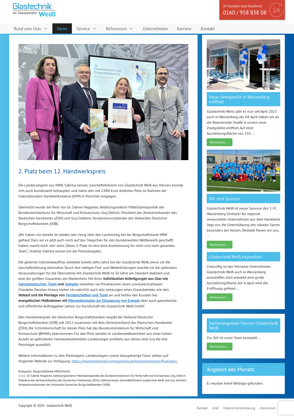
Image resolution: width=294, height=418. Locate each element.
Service (88, 28)
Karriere (184, 28)
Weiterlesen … (219, 142)
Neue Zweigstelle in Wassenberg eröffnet (239, 99)
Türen (52, 284)
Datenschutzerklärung (239, 408)
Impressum (268, 408)
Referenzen (122, 28)
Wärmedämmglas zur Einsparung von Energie (104, 300)
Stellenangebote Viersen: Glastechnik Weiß (243, 325)
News (62, 28)
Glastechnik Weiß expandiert (235, 257)
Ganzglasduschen (32, 284)
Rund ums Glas (33, 28)
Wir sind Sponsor (224, 198)
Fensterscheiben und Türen (87, 295)
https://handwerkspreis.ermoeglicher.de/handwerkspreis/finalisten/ (125, 361)
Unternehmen (155, 28)
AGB (215, 408)
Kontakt (208, 28)
